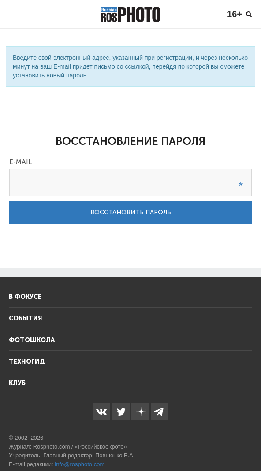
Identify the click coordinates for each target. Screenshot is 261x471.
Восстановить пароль (130, 212)
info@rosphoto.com (79, 464)
